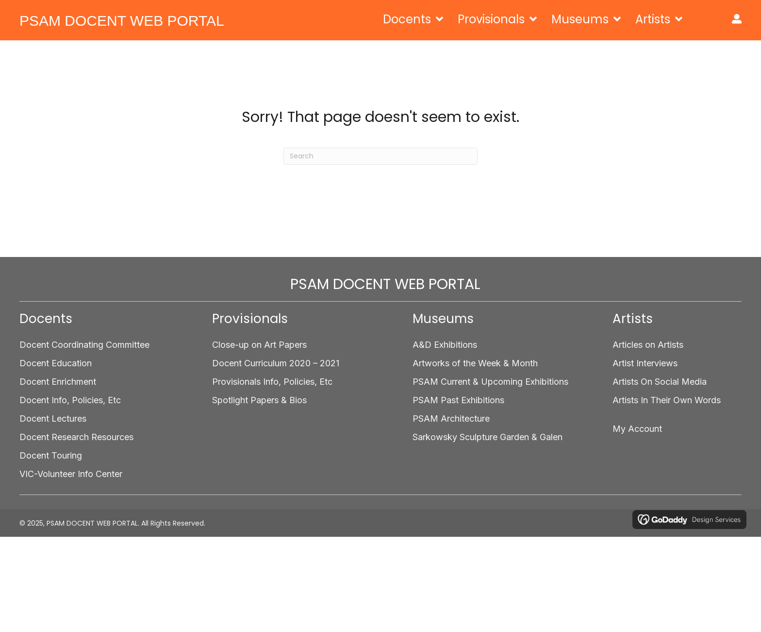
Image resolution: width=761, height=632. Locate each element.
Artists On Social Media (659, 381)
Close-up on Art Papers (259, 345)
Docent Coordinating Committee (84, 345)
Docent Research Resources (76, 437)
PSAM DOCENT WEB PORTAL (121, 21)
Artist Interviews (645, 363)
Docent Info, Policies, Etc (70, 400)
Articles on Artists (647, 345)
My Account (637, 429)
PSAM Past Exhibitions (458, 400)
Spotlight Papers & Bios (259, 400)
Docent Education (55, 363)
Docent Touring (50, 455)
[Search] (380, 156)
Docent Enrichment (57, 381)
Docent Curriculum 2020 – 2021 (275, 363)
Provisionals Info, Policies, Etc (272, 381)
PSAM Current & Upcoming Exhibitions (490, 381)
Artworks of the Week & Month (475, 363)
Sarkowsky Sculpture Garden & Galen (487, 437)
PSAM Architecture (451, 418)
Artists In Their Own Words (666, 400)
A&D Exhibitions (445, 345)
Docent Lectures (52, 418)
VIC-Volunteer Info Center (70, 474)
